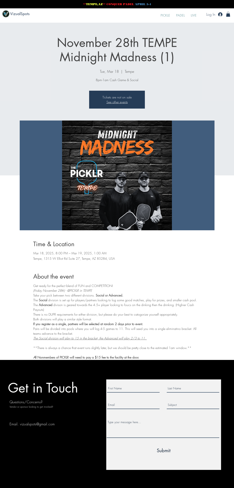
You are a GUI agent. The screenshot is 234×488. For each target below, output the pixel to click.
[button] (228, 14)
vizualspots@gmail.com (37, 424)
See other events (117, 102)
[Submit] (163, 450)
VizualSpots (20, 13)
